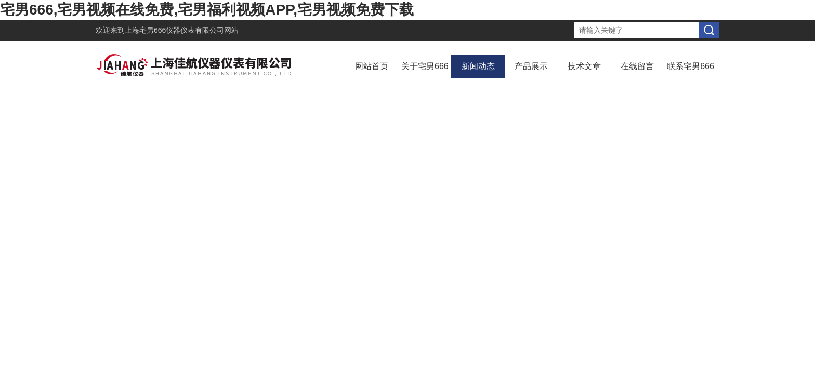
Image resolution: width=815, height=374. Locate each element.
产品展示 (531, 66)
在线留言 (637, 66)
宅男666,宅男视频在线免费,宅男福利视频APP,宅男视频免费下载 (207, 10)
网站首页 (371, 66)
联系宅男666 (690, 66)
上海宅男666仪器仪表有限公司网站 (182, 30)
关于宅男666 (425, 66)
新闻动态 (478, 66)
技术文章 (584, 66)
